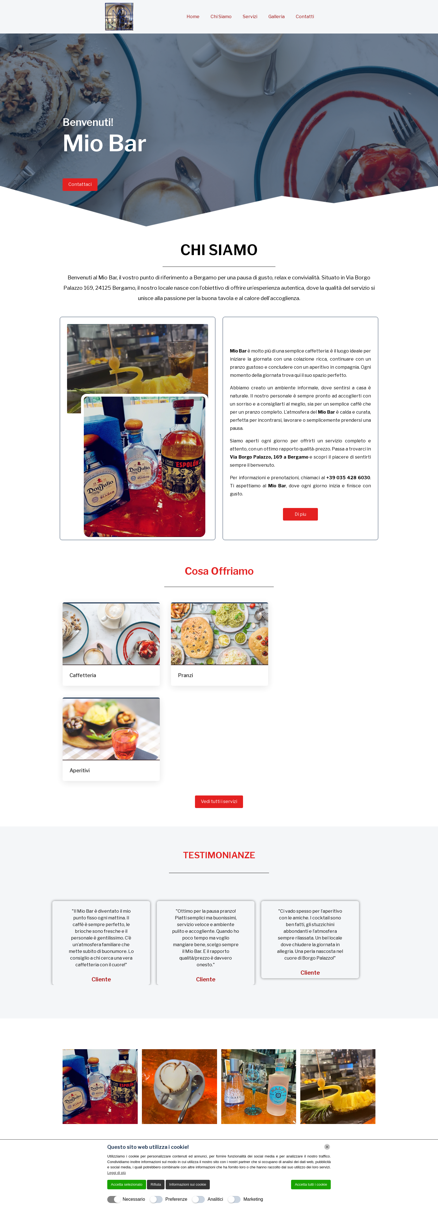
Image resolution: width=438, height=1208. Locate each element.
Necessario (134, 1199)
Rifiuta (156, 1184)
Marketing (253, 1199)
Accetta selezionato (126, 1184)
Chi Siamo (221, 16)
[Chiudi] (327, 1147)
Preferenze (176, 1199)
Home (193, 16)
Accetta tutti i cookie (311, 1184)
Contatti (305, 16)
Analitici (215, 1199)
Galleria (276, 16)
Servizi (250, 16)
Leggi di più (116, 1173)
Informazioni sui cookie (187, 1184)
